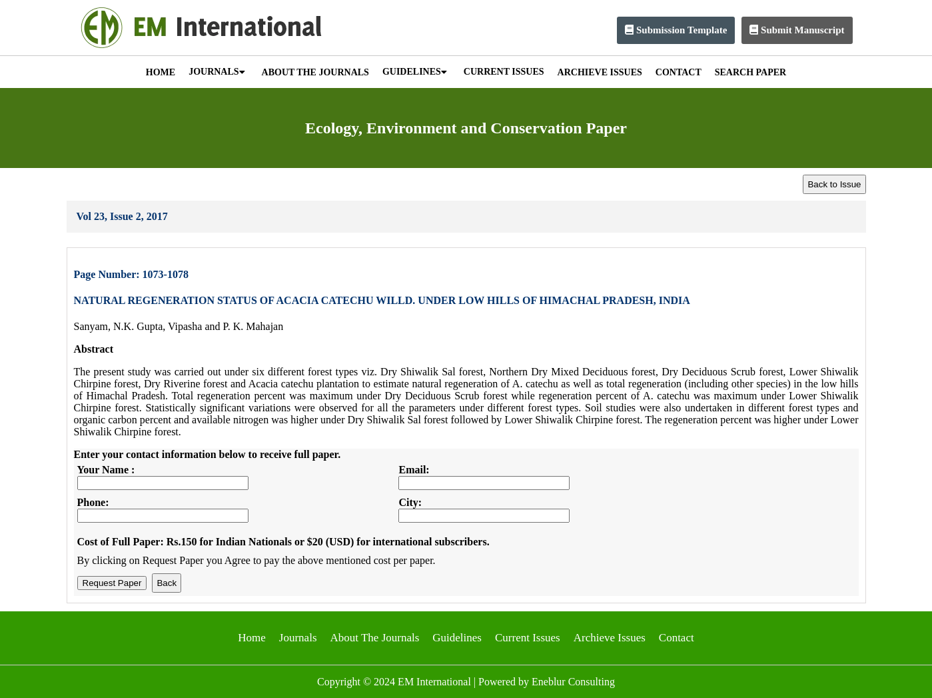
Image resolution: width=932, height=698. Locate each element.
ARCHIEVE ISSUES (600, 72)
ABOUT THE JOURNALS (315, 72)
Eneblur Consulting (573, 681)
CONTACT (678, 72)
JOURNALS (216, 72)
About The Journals (375, 637)
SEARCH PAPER (750, 72)
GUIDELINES (414, 72)
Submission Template (676, 30)
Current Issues (527, 637)
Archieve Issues (610, 637)
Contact (676, 637)
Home (252, 637)
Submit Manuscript (796, 30)
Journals (298, 637)
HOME (160, 72)
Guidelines (457, 637)
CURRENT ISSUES (504, 72)
